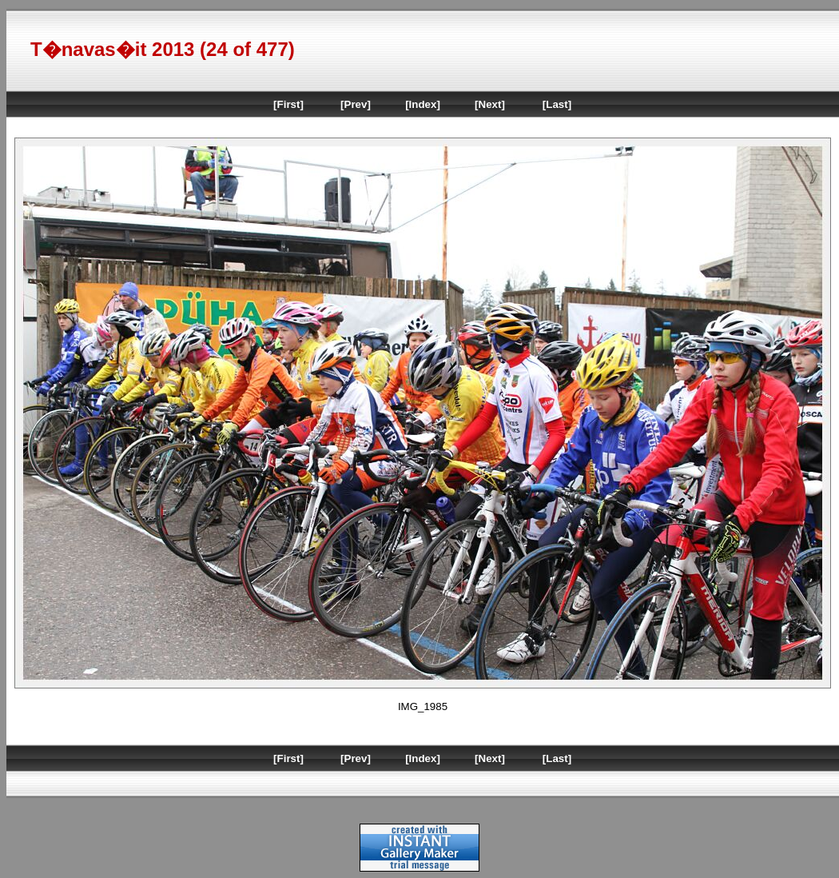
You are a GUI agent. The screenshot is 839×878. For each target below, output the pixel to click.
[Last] (557, 104)
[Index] (422, 104)
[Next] (490, 104)
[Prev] (355, 104)
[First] (288, 104)
